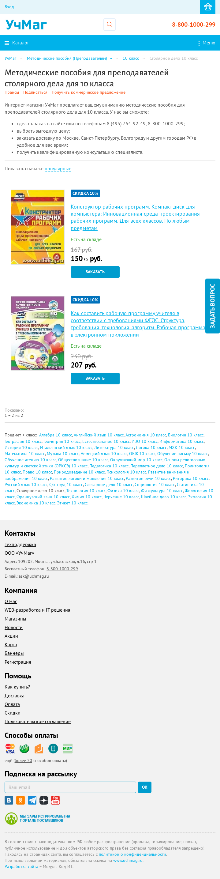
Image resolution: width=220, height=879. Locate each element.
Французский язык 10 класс (43, 497)
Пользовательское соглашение (38, 721)
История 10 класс (21, 447)
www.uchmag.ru (128, 860)
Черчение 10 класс (121, 497)
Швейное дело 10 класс (163, 497)
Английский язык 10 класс (99, 435)
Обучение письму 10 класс (182, 453)
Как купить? (17, 687)
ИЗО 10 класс (145, 441)
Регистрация (18, 662)
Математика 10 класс (25, 453)
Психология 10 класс (126, 472)
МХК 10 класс (182, 447)
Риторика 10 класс (191, 478)
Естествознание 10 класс (106, 441)
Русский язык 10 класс (26, 484)
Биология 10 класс (185, 435)
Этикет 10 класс (72, 503)
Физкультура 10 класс (162, 490)
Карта (11, 644)
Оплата (12, 704)
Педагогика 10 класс (109, 466)
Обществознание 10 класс (83, 459)
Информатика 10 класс (181, 441)
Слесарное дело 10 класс (109, 484)
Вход (9, 6)
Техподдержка (20, 544)
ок (144, 787)
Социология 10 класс (155, 484)
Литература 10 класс (114, 447)
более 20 (23, 760)
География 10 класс (23, 441)
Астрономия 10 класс (145, 435)
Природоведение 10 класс (79, 472)
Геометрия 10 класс (61, 441)
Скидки (13, 713)
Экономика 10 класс (36, 503)
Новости (14, 627)
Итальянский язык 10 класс (66, 447)
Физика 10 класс (123, 490)
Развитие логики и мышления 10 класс (87, 478)
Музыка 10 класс (63, 453)
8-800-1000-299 (193, 24)
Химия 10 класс (87, 497)
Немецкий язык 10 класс (103, 453)
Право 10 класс (37, 472)
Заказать (95, 271)
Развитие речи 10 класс (148, 478)
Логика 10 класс (151, 447)
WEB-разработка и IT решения (37, 610)
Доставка (14, 695)
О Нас (11, 601)
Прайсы (12, 92)
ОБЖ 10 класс (142, 453)
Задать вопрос (212, 306)
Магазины (15, 619)
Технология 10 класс (86, 490)
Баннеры (14, 653)
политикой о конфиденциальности (132, 854)
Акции (11, 636)
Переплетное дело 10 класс (156, 466)
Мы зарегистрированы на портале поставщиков (37, 818)
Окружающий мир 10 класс (136, 459)
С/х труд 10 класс (66, 484)
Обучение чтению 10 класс (30, 459)
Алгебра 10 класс (55, 435)
